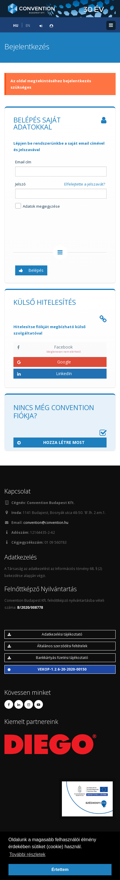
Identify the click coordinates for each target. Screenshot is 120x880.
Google (44, 362)
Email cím (23, 162)
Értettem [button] (59, 869)
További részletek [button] (27, 854)
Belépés (31, 270)
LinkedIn (44, 373)
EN (28, 25)
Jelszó (20, 184)
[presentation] (57, 228)
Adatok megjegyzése (37, 206)
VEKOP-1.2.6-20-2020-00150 (47, 669)
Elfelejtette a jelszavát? (84, 184)
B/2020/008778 (30, 607)
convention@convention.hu (45, 522)
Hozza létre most (51, 442)
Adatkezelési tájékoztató (45, 634)
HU (15, 25)
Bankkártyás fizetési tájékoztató (48, 657)
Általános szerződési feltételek (47, 645)
